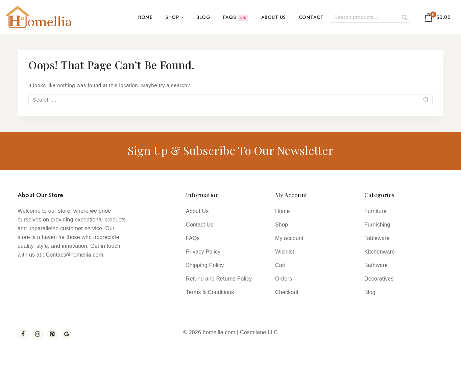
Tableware (377, 238)
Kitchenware (379, 252)
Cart (280, 265)
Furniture (375, 211)
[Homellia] (39, 17)
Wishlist (284, 252)
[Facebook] (23, 334)
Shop (281, 225)
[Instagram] (37, 334)
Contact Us (199, 225)
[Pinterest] (52, 334)
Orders (283, 279)
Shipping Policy (205, 265)
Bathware (376, 265)
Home (145, 17)
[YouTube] (66, 334)
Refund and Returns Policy (219, 279)
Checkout (286, 292)
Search (404, 18)
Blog (203, 17)
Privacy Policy (203, 252)
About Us (273, 17)
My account (289, 238)
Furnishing (377, 225)
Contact (311, 17)
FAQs (235, 17)
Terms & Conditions (210, 292)
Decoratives (379, 279)
